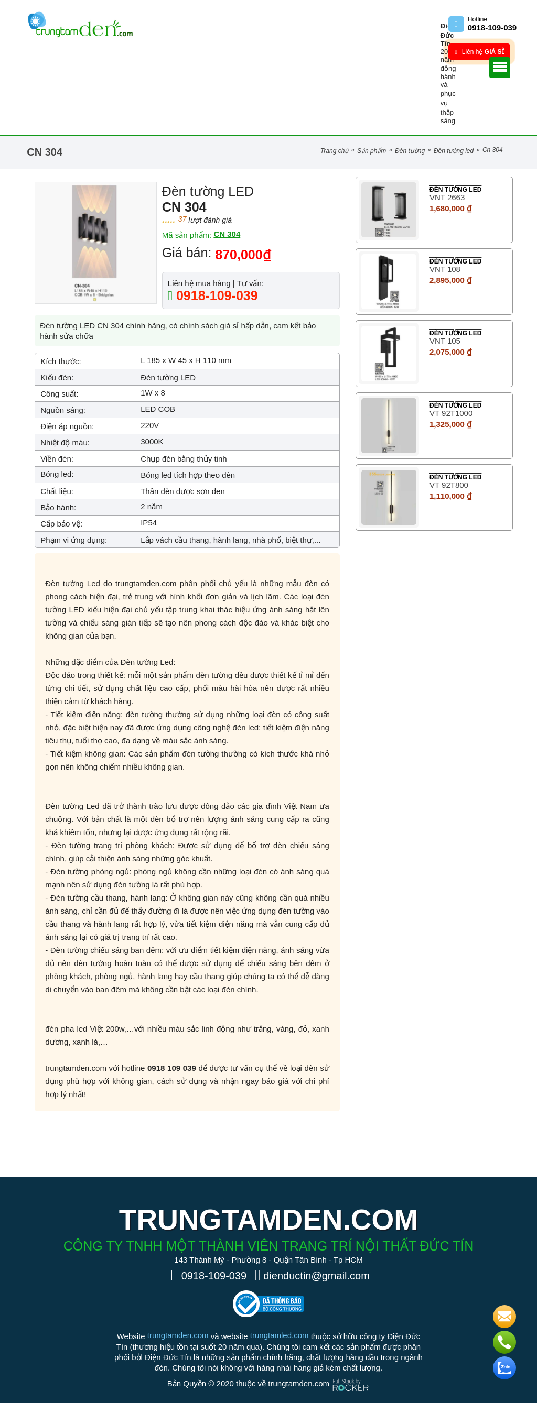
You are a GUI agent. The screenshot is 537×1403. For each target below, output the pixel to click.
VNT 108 (444, 269)
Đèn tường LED (454, 151)
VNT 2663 (447, 197)
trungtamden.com (178, 1335)
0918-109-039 (215, 295)
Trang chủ (334, 151)
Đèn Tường (410, 151)
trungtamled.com (279, 1335)
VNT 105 (444, 340)
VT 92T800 (448, 484)
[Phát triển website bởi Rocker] (350, 1375)
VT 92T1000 (450, 413)
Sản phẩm (371, 151)
